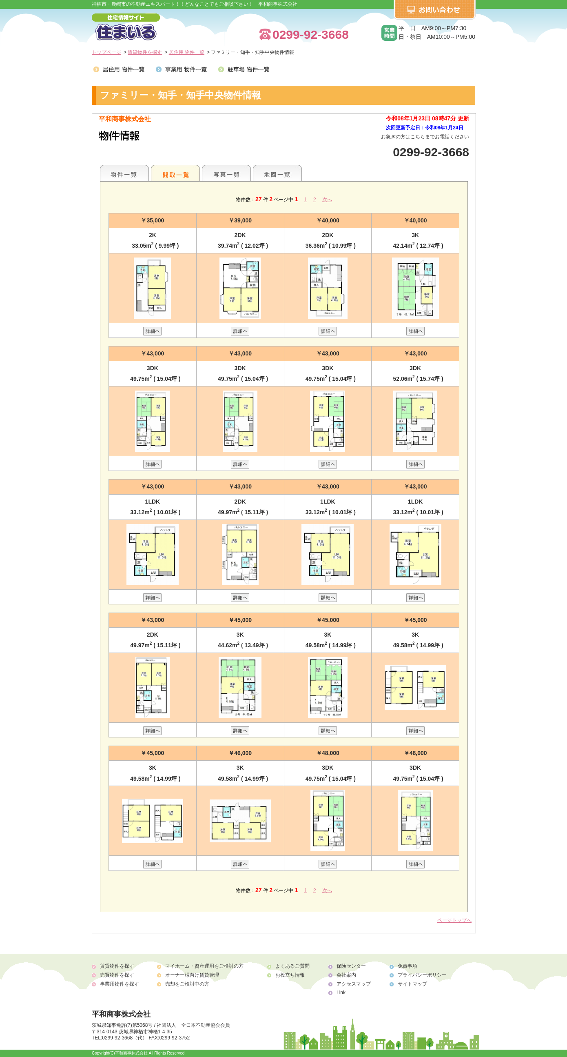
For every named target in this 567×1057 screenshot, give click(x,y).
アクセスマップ (354, 984)
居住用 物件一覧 (186, 52)
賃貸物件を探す (145, 52)
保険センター (351, 966)
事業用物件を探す (119, 984)
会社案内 (346, 975)
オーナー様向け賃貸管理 (192, 975)
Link (341, 992)
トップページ (106, 52)
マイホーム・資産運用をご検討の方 (204, 966)
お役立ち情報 (290, 975)
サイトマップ (412, 984)
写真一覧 (226, 173)
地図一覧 (277, 173)
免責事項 (407, 966)
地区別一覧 (124, 173)
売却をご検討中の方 (187, 984)
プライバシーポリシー (422, 975)
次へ (327, 199)
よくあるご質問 (292, 966)
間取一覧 (175, 173)
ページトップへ (454, 920)
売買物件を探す (117, 975)
